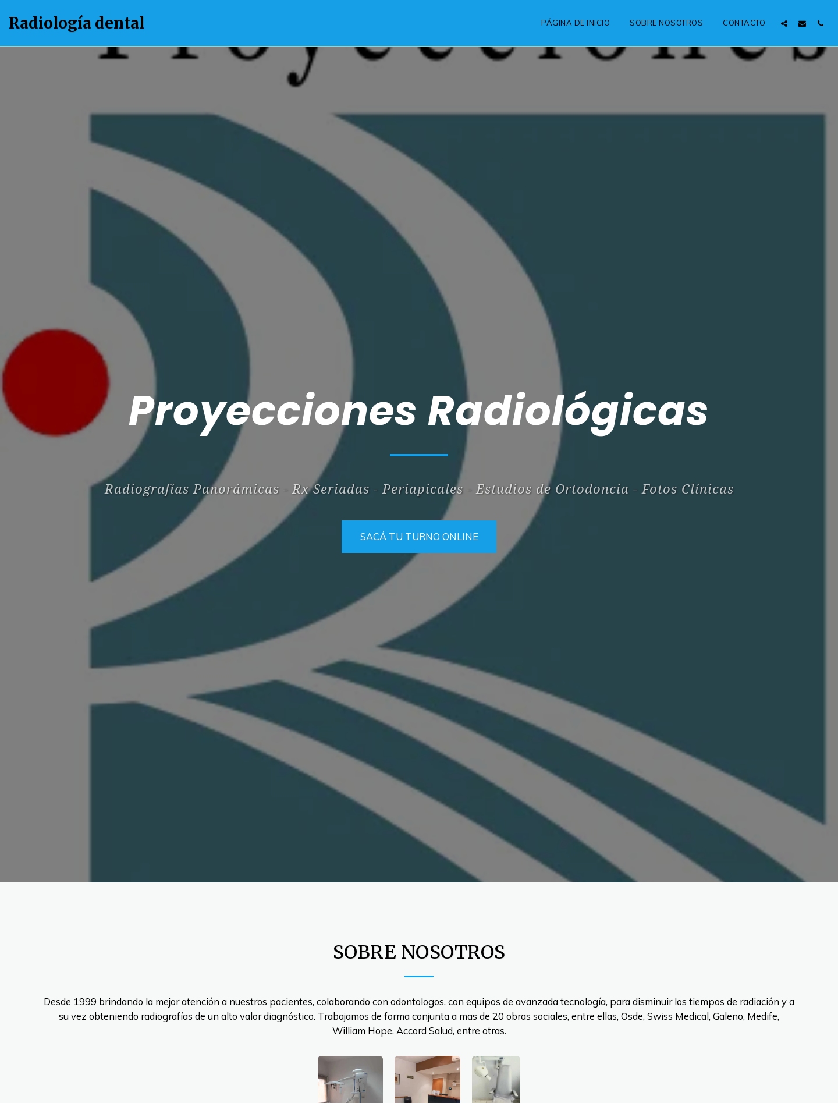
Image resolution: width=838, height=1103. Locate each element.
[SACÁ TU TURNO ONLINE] (419, 536)
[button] (784, 23)
